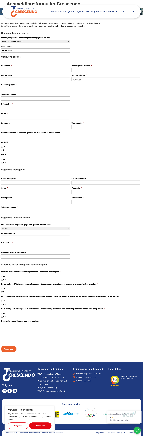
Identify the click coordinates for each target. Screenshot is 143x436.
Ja (4, 147)
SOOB (3, 154)
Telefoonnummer (9, 94)
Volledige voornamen (82, 65)
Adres (4, 113)
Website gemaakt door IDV (52, 432)
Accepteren (40, 426)
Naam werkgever (9, 178)
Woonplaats (78, 123)
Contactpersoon (79, 178)
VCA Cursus (43, 384)
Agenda (80, 11)
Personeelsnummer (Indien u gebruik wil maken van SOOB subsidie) (30, 132)
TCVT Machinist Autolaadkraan (51, 377)
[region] (30, 418)
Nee (4, 150)
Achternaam (7, 75)
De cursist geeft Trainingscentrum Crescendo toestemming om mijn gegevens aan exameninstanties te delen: (49, 284)
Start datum (6, 46)
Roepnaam (6, 65)
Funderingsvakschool (95, 11)
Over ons (112, 11)
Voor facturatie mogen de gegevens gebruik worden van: (26, 224)
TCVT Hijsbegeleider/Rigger (50, 374)
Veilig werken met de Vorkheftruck (52, 381)
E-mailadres (7, 104)
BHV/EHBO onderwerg (47, 388)
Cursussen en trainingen (62, 11)
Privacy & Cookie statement (127, 432)
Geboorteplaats (8, 85)
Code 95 (5, 142)
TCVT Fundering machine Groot (51, 391)
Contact (123, 11)
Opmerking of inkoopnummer (14, 252)
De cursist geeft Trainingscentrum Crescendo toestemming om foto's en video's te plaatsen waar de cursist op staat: (53, 309)
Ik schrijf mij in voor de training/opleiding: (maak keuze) (26, 38)
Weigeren (18, 426)
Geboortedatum (79, 75)
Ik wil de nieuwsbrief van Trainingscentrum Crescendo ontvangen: (30, 271)
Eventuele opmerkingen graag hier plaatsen (20, 321)
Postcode (6, 123)
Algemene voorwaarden (105, 432)
